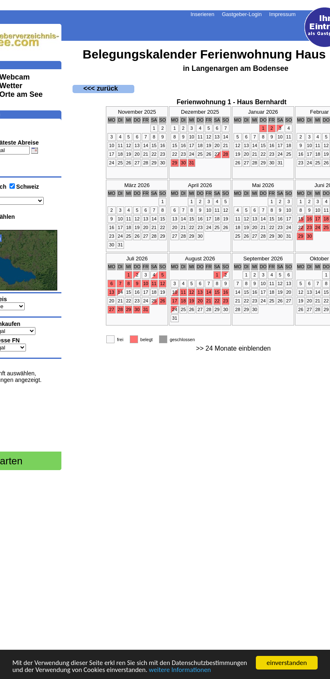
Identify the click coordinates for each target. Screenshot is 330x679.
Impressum (282, 14)
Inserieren (203, 14)
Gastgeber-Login (242, 14)
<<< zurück (95, 88)
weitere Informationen (44, 670)
